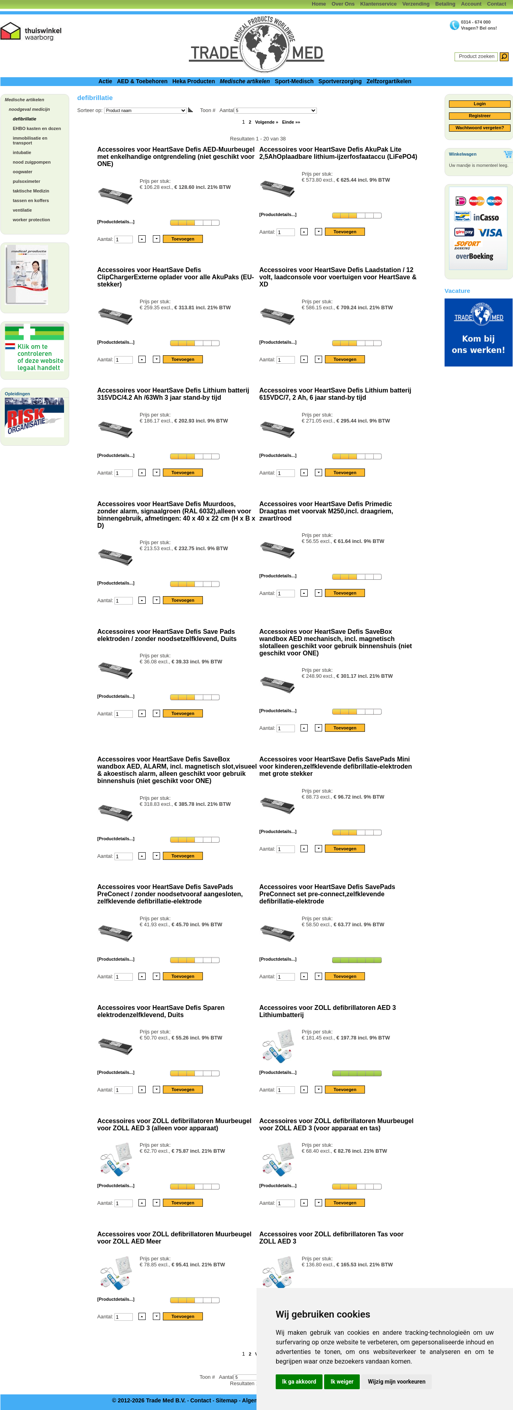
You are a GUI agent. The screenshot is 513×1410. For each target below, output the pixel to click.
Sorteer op (89, 110)
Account (471, 4)
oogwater (22, 171)
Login (480, 103)
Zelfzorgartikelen (389, 81)
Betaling (445, 4)
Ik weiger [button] (342, 1381)
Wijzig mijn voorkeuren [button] (396, 1381)
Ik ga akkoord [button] (299, 1381)
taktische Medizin (31, 190)
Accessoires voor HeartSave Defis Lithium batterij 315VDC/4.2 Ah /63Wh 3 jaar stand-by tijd (173, 394)
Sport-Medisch (294, 81)
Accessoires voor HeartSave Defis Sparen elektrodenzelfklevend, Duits (160, 1011)
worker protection (31, 219)
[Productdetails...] (115, 221)
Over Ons (343, 4)
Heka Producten (193, 81)
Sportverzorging (340, 81)
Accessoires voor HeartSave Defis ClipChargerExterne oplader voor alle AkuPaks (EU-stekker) (175, 277)
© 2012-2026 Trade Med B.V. (149, 1400)
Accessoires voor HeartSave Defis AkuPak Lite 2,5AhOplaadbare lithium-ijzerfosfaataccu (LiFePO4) (338, 153)
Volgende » (266, 122)
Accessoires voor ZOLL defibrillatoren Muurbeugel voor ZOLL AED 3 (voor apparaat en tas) (336, 1125)
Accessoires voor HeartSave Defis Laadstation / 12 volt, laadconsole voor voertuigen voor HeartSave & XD (338, 277)
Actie (105, 81)
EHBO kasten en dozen (37, 128)
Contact (496, 4)
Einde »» (291, 122)
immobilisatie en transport (30, 140)
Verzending (415, 4)
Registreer (480, 115)
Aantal (268, 110)
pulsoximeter (26, 181)
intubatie (22, 152)
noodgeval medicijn (29, 109)
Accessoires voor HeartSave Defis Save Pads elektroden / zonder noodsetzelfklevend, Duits (167, 635)
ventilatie (22, 210)
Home (319, 4)
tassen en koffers (31, 200)
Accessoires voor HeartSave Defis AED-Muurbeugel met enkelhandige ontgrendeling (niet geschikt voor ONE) (175, 156)
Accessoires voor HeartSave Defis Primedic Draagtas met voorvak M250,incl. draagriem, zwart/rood (326, 511)
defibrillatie (24, 118)
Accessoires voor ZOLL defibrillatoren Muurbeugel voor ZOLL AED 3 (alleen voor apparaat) (174, 1125)
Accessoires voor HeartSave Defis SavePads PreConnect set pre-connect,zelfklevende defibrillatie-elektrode (327, 894)
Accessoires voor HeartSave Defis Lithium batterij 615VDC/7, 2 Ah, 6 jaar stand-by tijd (335, 394)
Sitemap (226, 1400)
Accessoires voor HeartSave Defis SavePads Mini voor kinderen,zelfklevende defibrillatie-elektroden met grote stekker (335, 766)
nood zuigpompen (32, 162)
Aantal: (105, 239)
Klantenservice (378, 4)
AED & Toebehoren (142, 81)
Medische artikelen (245, 81)
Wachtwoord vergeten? (479, 127)
